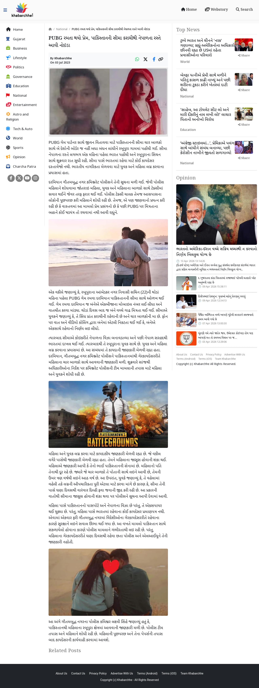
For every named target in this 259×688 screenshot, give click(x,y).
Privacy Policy (213, 354)
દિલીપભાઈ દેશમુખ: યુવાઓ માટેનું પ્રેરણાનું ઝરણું (221, 297)
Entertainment (21, 105)
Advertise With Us (234, 354)
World (14, 138)
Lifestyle (16, 58)
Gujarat (15, 39)
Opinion (15, 157)
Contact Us (196, 354)
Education (17, 86)
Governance (19, 76)
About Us (181, 354)
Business (16, 48)
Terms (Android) (185, 359)
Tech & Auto (19, 129)
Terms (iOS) (205, 359)
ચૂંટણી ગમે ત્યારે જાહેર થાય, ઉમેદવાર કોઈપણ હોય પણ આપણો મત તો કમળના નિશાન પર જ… (225, 335)
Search (244, 9)
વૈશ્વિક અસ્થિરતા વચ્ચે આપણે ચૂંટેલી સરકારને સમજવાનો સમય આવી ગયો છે (225, 317)
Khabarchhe (63, 58)
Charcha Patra (21, 166)
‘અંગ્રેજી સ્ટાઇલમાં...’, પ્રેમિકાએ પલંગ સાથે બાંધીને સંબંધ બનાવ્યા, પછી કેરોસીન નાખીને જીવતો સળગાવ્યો (207, 148)
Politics (15, 67)
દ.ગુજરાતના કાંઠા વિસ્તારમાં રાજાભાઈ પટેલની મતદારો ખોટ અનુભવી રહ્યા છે (227, 280)
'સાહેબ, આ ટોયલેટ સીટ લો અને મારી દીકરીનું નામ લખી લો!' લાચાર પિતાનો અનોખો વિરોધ (205, 114)
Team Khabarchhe (225, 359)
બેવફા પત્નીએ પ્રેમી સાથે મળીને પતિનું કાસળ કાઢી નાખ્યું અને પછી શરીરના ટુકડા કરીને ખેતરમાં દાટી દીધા (205, 83)
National (16, 95)
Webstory (216, 9)
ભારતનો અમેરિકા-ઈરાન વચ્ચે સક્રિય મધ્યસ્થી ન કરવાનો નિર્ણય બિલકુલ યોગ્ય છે (216, 252)
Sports (14, 147)
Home (189, 9)
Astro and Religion (17, 117)
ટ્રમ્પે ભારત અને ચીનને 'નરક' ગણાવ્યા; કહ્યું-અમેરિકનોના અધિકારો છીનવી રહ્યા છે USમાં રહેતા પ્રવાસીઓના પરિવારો (207, 48)
